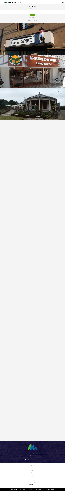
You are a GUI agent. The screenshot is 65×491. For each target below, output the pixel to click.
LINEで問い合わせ (32, 484)
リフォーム (32, 470)
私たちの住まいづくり (32, 465)
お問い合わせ (32, 482)
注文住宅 (32, 467)
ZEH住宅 (32, 472)
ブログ (32, 477)
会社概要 (32, 475)
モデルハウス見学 (32, 480)
